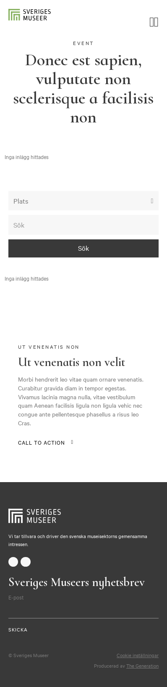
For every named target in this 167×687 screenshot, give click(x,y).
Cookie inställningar (138, 655)
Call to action (41, 442)
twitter (25, 562)
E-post (15, 597)
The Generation (142, 665)
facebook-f (13, 562)
